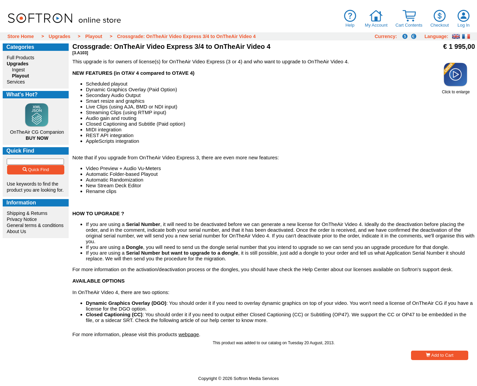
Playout (93, 36)
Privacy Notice (22, 219)
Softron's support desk (426, 269)
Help (350, 25)
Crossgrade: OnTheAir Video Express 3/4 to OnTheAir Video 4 (186, 36)
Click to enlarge (456, 90)
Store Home (20, 36)
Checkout (439, 25)
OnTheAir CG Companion (37, 132)
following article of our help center (196, 320)
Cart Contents (409, 25)
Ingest (18, 69)
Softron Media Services (256, 378)
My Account (376, 25)
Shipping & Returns (27, 213)
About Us (16, 231)
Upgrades (60, 36)
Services (16, 82)
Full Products (20, 57)
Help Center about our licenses (337, 269)
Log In (463, 25)
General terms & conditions (35, 225)
